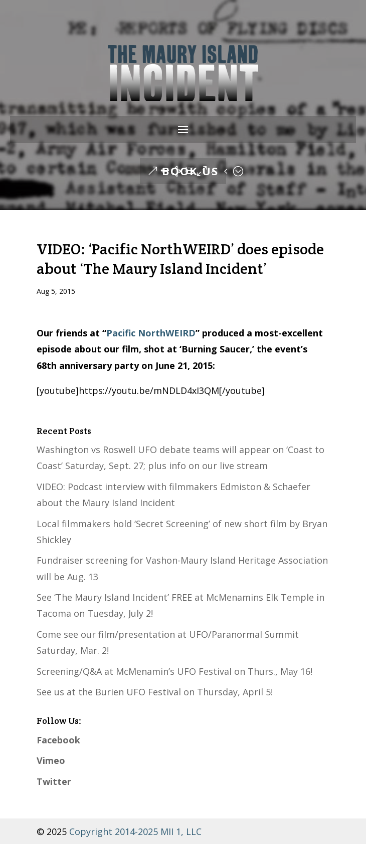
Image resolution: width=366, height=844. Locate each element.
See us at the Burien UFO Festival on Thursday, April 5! (155, 692)
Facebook (58, 740)
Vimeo (51, 760)
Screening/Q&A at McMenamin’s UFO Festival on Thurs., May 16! (174, 671)
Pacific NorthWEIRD (151, 333)
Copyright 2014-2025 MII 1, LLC (134, 831)
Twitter (54, 781)
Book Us (190, 170)
